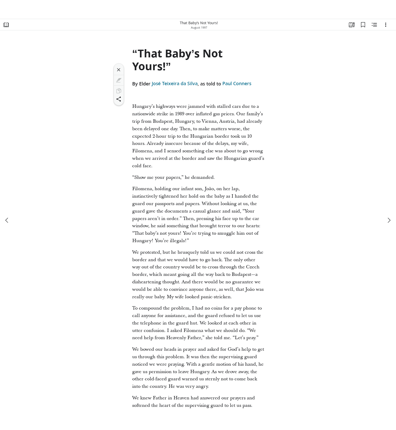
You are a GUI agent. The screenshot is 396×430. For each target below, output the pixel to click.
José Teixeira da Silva (175, 83)
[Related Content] (374, 24)
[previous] (7, 220)
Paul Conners (236, 83)
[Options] (386, 24)
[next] (389, 220)
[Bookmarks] (363, 24)
